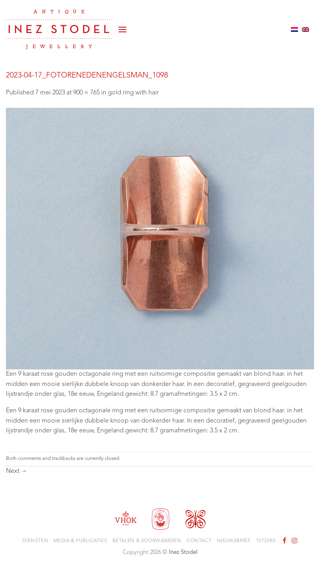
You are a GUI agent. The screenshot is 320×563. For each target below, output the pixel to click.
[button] (122, 29)
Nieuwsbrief (234, 541)
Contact (199, 541)
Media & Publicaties (80, 541)
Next (16, 471)
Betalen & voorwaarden (147, 541)
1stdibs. (266, 541)
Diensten (35, 541)
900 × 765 (86, 93)
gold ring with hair (133, 93)
